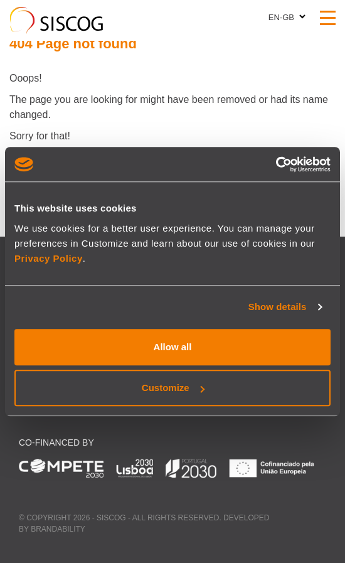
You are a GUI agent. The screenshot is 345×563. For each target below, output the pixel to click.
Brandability (58, 529)
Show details (277, 306)
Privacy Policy (48, 258)
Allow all (173, 346)
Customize (173, 387)
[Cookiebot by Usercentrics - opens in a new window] (276, 164)
